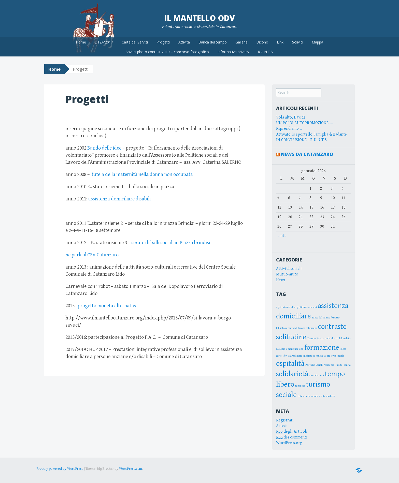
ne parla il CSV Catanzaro (92, 255)
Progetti (163, 42)
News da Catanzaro (307, 154)
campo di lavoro (296, 328)
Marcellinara (295, 355)
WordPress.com (130, 469)
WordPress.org (289, 443)
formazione (321, 347)
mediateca (309, 355)
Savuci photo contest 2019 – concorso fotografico (167, 51)
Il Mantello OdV (199, 18)
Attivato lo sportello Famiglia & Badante (311, 134)
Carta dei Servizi (135, 42)
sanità (347, 365)
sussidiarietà (316, 375)
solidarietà (292, 374)
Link (280, 42)
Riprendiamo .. (289, 128)
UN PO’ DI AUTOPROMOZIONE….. (304, 123)
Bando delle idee (104, 148)
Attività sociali (289, 268)
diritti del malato (341, 338)
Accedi (282, 425)
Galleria (241, 42)
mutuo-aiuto (323, 355)
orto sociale (337, 355)
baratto (335, 317)
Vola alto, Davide (291, 117)
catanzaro (311, 328)
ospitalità (290, 363)
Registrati (285, 420)
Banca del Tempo (321, 317)
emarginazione (294, 348)
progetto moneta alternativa (107, 306)
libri (285, 355)
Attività (184, 42)
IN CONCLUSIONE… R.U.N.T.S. (302, 140)
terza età (300, 385)
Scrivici (297, 42)
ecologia (280, 348)
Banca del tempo (212, 42)
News (280, 280)
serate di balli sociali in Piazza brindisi (170, 243)
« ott (281, 235)
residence (329, 365)
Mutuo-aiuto (287, 274)
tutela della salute (308, 396)
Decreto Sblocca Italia (319, 338)
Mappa (317, 42)
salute (339, 365)
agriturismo (283, 307)
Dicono (262, 42)
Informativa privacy (233, 51)
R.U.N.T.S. (266, 51)
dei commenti (291, 437)
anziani (312, 307)
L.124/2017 (104, 42)
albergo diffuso (299, 307)
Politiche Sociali (314, 365)
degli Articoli (291, 431)
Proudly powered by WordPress (60, 469)
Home (81, 42)
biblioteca (281, 328)
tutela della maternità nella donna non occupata (142, 175)
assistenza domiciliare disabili (119, 199)
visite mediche (327, 396)
